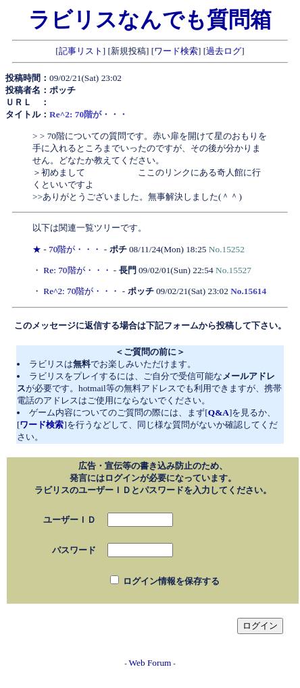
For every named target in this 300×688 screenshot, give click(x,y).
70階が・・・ (75, 249)
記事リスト (81, 51)
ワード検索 (176, 51)
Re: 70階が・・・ (77, 270)
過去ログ (223, 51)
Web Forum (150, 663)
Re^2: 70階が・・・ (81, 291)
